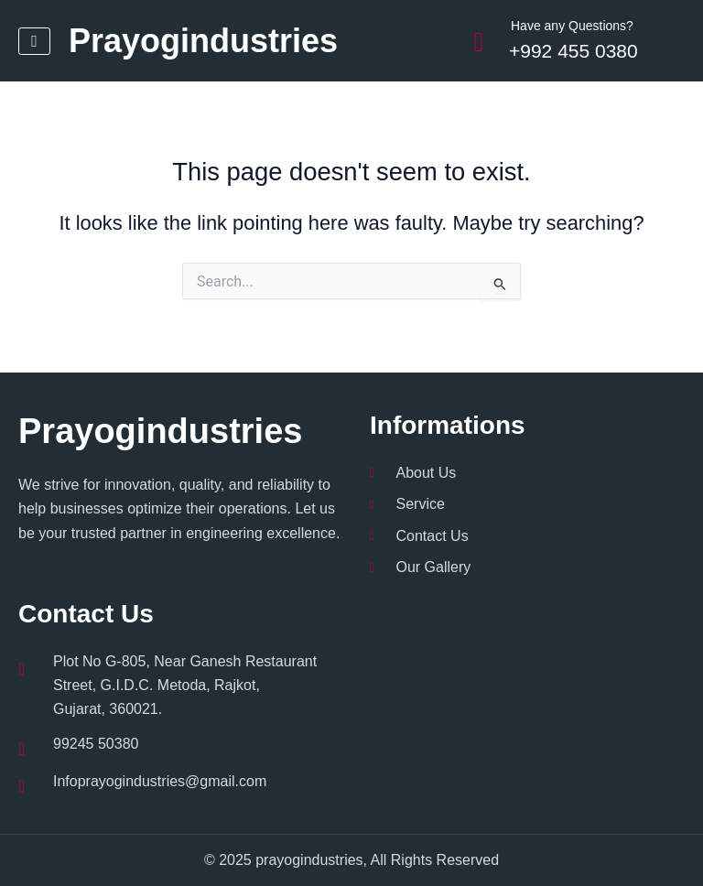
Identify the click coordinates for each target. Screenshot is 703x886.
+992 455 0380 (573, 50)
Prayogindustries (203, 40)
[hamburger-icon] (34, 41)
